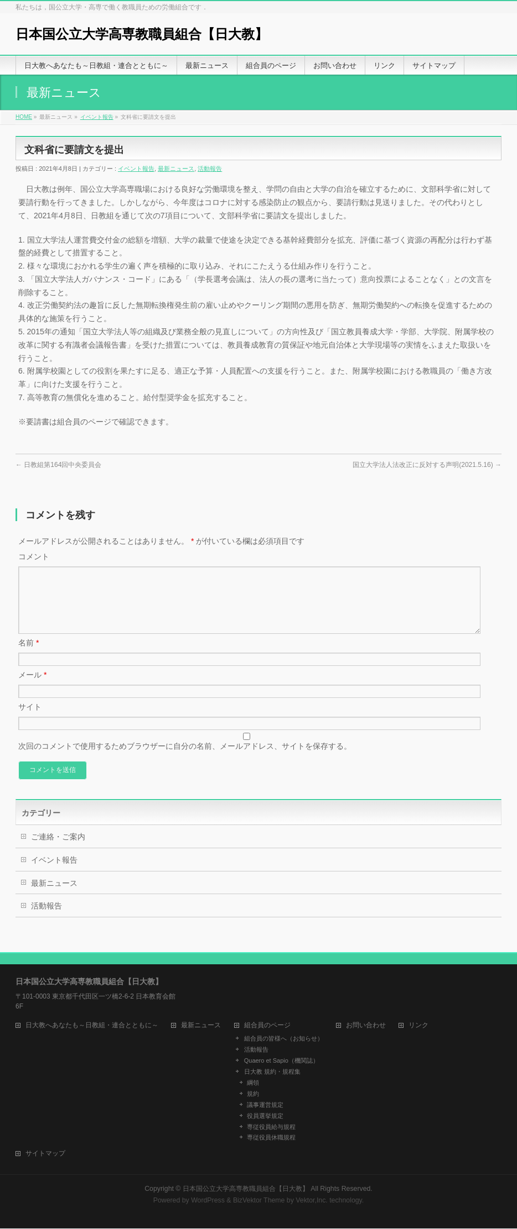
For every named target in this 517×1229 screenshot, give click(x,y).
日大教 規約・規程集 (272, 1072)
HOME (23, 117)
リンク (418, 1026)
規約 (253, 1094)
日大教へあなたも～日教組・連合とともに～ (91, 1026)
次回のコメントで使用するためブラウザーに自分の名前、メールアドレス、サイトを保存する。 (184, 759)
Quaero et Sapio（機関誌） (281, 1061)
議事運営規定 (265, 1105)
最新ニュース (176, 168)
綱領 (253, 1083)
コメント (33, 556)
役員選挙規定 (265, 1116)
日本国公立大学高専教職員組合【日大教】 (141, 34)
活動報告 (210, 168)
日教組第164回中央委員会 (58, 465)
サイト (30, 720)
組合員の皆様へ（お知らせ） (283, 1039)
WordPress (208, 1201)
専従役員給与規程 (271, 1127)
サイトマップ (45, 1154)
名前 (28, 656)
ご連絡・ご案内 (58, 849)
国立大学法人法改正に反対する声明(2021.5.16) (427, 465)
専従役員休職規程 (271, 1138)
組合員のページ (267, 1026)
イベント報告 (96, 117)
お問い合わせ (366, 1026)
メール (32, 688)
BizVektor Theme (259, 1201)
